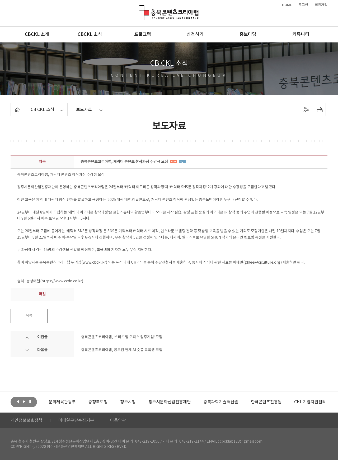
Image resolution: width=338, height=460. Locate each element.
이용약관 (118, 420)
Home (12, 105)
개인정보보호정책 (26, 420)
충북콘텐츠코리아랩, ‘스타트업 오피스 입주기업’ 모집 (121, 337)
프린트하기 (319, 109)
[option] (62, 402)
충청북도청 (97, 402)
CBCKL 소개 (37, 34)
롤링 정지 (29, 401)
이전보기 (17, 401)
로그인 (303, 5)
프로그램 (142, 34)
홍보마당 (248, 34)
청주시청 (127, 402)
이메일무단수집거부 (76, 420)
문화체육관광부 (62, 402)
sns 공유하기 (306, 109)
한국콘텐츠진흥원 (266, 402)
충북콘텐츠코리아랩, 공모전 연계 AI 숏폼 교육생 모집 (121, 350)
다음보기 (23, 401)
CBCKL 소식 (90, 34)
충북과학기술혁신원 (220, 402)
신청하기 (195, 34)
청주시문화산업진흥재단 (169, 402)
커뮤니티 (300, 34)
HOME (287, 5)
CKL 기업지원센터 (310, 402)
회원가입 (321, 5)
